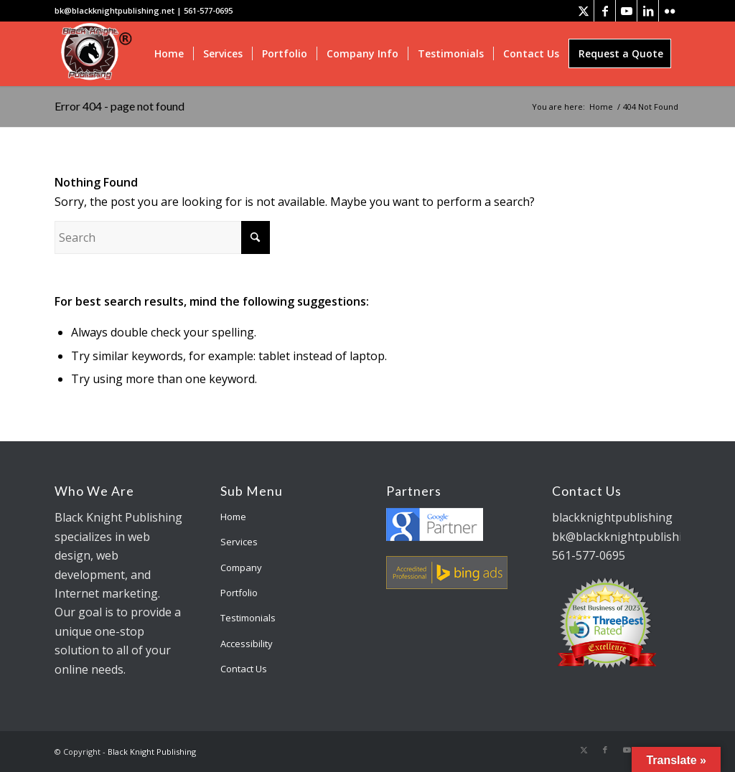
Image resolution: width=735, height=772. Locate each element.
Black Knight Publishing (152, 751)
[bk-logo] (94, 54)
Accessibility (246, 643)
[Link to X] (583, 11)
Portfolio (239, 592)
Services (239, 541)
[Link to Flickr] (669, 11)
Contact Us (243, 668)
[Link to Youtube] (626, 11)
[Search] (162, 237)
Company (241, 567)
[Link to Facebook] (604, 11)
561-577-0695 (208, 10)
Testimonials (248, 617)
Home (233, 516)
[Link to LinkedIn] (647, 11)
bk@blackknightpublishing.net (114, 10)
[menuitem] (169, 54)
